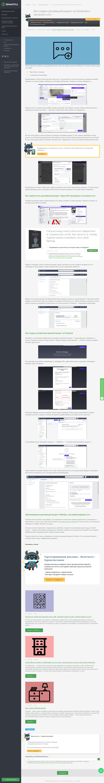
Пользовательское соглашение (52, 781)
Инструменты (7, 48)
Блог (5, 42)
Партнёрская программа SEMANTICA (10, 71)
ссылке (40, 521)
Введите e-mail (52, 251)
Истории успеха (8, 40)
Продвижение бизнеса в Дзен (9, 27)
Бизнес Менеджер (80, 338)
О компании (77, 781)
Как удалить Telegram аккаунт (35, 708)
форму (51, 524)
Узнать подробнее (34, 751)
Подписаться (92, 250)
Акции (4, 31)
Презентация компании (10, 62)
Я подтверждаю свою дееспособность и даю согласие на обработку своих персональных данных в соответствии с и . (66, 256)
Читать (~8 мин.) (34, 630)
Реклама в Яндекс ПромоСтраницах (7, 22)
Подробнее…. (42, 154)
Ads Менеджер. (51, 530)
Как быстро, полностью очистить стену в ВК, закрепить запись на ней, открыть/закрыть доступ (58, 617)
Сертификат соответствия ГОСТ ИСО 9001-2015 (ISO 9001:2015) (11, 66)
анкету (88, 528)
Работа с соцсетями (68, 29)
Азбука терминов (57, 29)
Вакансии (6, 50)
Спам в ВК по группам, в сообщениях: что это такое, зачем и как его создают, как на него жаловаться (60, 662)
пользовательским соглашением (63, 258)
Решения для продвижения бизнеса (11, 45)
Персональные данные (67, 781)
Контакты (62, 773)
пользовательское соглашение (68, 521)
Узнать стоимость (54, 579)
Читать (30, 676)
